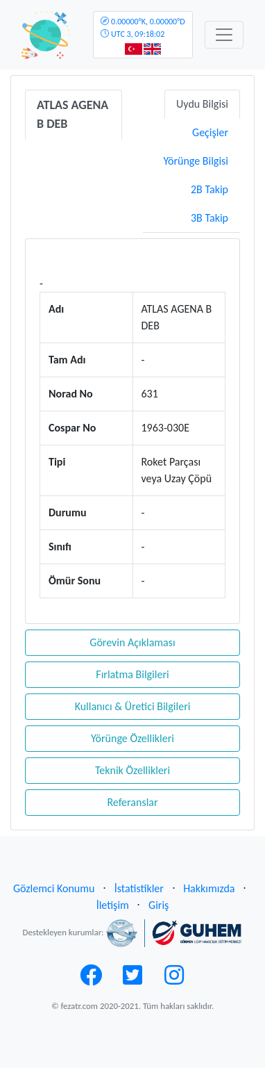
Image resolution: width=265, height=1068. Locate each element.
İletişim (112, 905)
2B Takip (209, 189)
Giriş (158, 905)
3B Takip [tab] (209, 217)
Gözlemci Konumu (54, 888)
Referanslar (132, 802)
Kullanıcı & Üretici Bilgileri (133, 706)
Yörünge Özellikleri (132, 738)
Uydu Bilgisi (202, 103)
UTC (143, 28)
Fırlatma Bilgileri (132, 674)
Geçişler (210, 132)
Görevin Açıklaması (132, 642)
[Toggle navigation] (224, 35)
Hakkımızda (208, 888)
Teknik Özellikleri (132, 770)
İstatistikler (139, 888)
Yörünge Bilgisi (195, 160)
